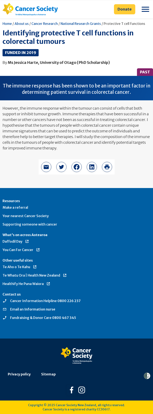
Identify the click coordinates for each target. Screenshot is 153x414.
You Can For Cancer (21, 250)
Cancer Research (44, 24)
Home (7, 24)
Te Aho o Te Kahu (20, 267)
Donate (125, 9)
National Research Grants (81, 24)
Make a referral (15, 207)
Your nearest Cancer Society (26, 216)
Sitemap (48, 374)
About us (22, 24)
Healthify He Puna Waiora (26, 284)
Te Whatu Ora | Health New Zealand (35, 275)
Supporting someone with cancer (30, 224)
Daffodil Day (16, 241)
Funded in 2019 (20, 52)
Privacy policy (19, 374)
